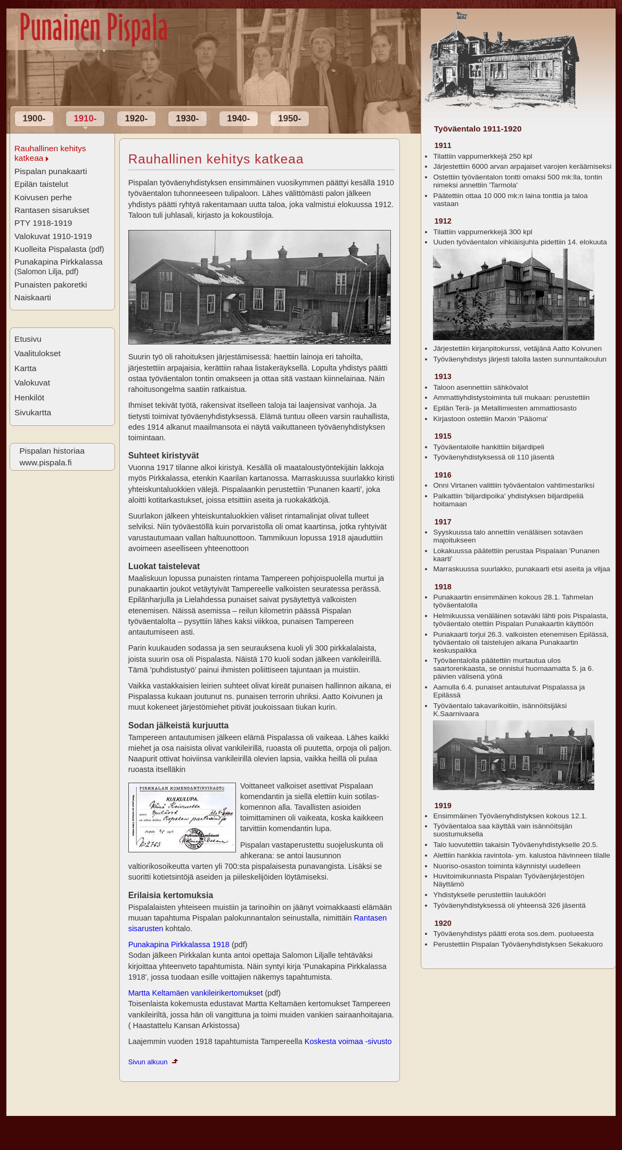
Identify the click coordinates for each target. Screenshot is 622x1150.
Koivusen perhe (43, 197)
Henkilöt (29, 397)
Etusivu (28, 338)
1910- (84, 118)
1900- (33, 118)
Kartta (25, 368)
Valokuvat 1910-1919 (53, 236)
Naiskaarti (32, 297)
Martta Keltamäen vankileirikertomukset (196, 993)
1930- (187, 118)
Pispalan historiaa (51, 450)
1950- (289, 118)
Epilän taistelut (41, 183)
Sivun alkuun (148, 1062)
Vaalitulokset (37, 353)
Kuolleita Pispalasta (59, 248)
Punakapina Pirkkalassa (58, 266)
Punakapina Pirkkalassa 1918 (180, 944)
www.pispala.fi (45, 462)
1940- (238, 118)
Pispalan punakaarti (50, 171)
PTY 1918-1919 (43, 222)
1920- (136, 118)
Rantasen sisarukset (51, 210)
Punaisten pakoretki (50, 284)
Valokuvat (32, 382)
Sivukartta (32, 412)
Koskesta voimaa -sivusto (348, 1041)
